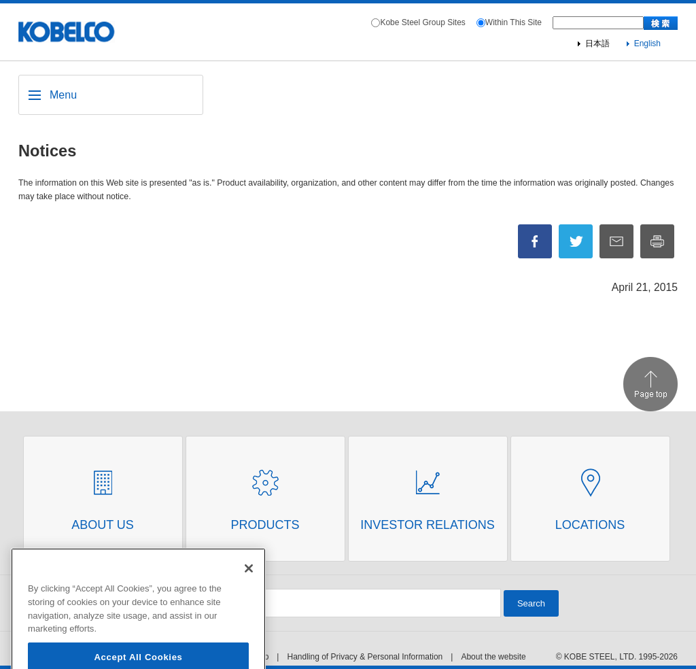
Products (264, 525)
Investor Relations (427, 525)
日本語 (597, 43)
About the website (493, 657)
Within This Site (513, 22)
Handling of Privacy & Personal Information (364, 657)
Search (531, 603)
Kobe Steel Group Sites (422, 22)
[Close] (249, 585)
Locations (590, 525)
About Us (102, 525)
